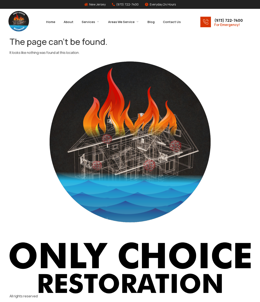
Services (91, 21)
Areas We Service (123, 21)
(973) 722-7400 (228, 20)
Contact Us (172, 21)
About (68, 21)
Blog (151, 21)
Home (50, 21)
